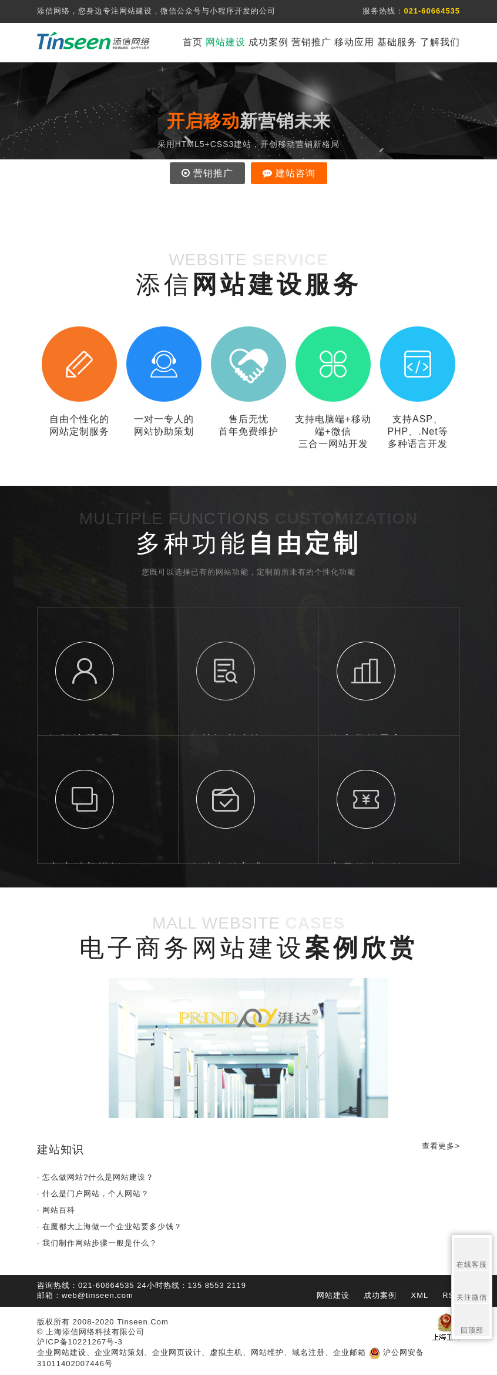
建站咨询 (289, 173)
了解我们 (440, 42)
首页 (193, 42)
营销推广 (311, 42)
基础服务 (397, 42)
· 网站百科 (56, 1210)
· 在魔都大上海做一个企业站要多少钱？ (109, 1226)
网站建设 (226, 42)
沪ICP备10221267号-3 (80, 1341)
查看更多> (441, 1146)
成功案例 (268, 42)
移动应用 (354, 42)
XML (420, 1295)
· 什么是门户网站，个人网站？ (93, 1193)
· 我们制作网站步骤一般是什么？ (97, 1243)
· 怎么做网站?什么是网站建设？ (95, 1177)
